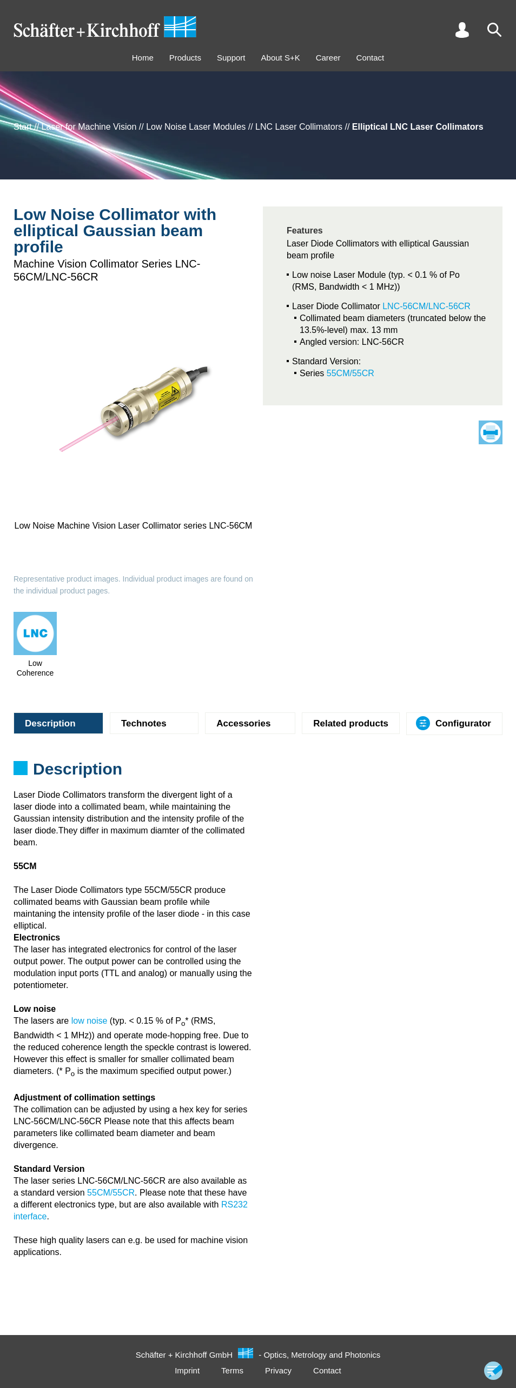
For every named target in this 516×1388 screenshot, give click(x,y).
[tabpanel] (258, 772)
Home (143, 57)
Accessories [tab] (243, 723)
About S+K (280, 57)
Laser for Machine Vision (89, 126)
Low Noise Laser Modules (196, 126)
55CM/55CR (350, 373)
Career (328, 57)
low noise (89, 1020)
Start (23, 126)
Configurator (463, 723)
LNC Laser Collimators (298, 126)
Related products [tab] (350, 723)
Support (231, 57)
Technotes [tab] (144, 723)
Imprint (187, 1370)
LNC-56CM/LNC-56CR (426, 306)
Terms (232, 1370)
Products (185, 57)
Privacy (278, 1370)
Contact (370, 57)
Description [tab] (50, 723)
